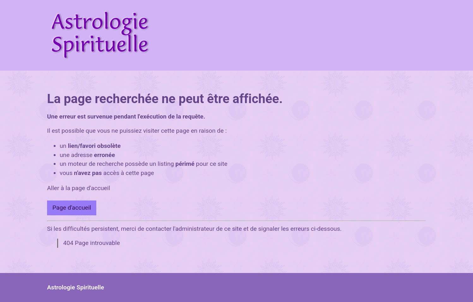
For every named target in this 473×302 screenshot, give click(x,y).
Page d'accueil (71, 207)
